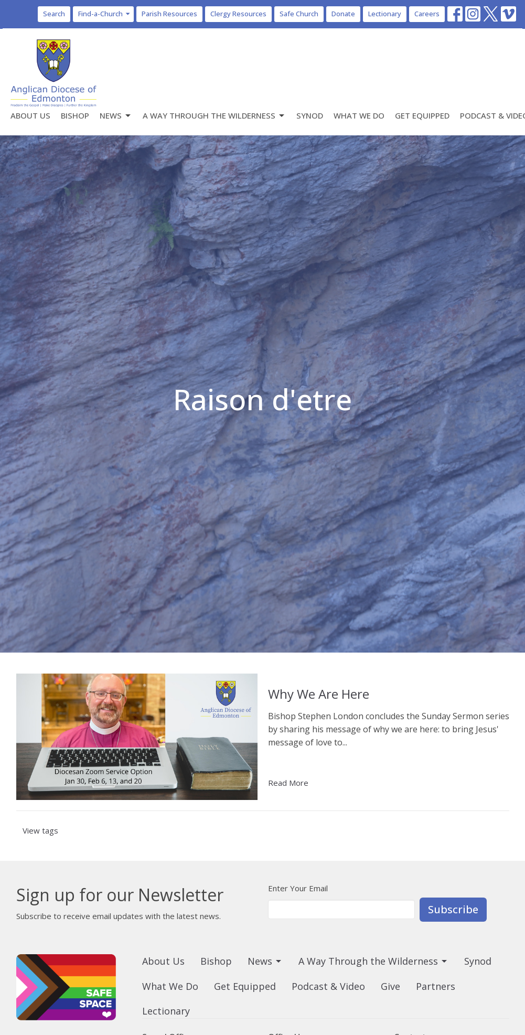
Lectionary (384, 13)
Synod (309, 115)
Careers (427, 13)
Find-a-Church (104, 13)
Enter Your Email (298, 888)
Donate (343, 13)
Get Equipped (422, 115)
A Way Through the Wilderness (214, 115)
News (116, 115)
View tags (40, 830)
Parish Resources (169, 13)
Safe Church (299, 13)
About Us (30, 115)
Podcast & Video (328, 986)
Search (54, 13)
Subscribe (453, 909)
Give (390, 986)
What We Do (359, 115)
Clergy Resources (238, 13)
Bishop (75, 115)
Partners (435, 986)
